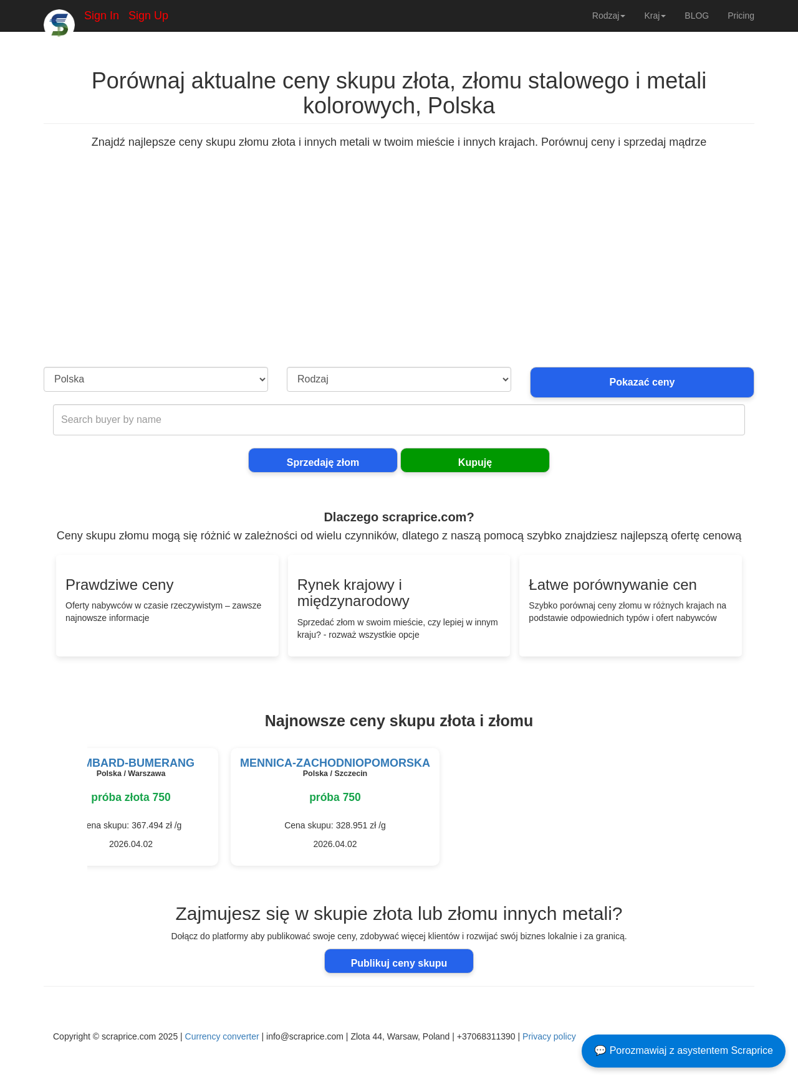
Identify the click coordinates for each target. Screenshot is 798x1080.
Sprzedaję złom (323, 462)
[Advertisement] (399, 273)
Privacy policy (549, 1036)
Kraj (655, 16)
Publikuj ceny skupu (399, 963)
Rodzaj (609, 16)
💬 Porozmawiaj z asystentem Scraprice (683, 1050)
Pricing (741, 16)
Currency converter (222, 1036)
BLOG (697, 16)
